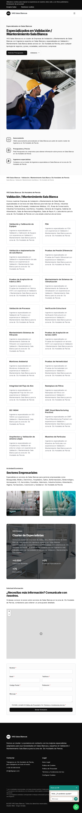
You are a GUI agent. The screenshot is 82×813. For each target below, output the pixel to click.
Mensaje (13, 694)
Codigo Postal (15, 685)
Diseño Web (10, 806)
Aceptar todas (11, 7)
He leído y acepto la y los (39, 705)
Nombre (13, 668)
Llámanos (34, 53)
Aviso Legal (46, 762)
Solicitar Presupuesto (17, 53)
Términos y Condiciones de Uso (54, 705)
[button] (41, 634)
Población (46, 685)
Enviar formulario (41, 710)
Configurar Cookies (48, 775)
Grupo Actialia (20, 806)
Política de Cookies (48, 765)
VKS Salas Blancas (16, 13)
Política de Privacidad (33, 705)
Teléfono (46, 676)
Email (12, 676)
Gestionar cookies (27, 7)
